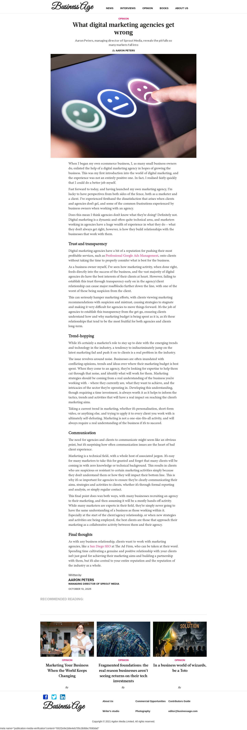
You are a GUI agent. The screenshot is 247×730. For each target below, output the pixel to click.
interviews (128, 8)
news (109, 8)
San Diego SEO (100, 546)
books (164, 8)
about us (181, 8)
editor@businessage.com (183, 711)
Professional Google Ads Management (132, 255)
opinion (147, 8)
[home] (72, 6)
